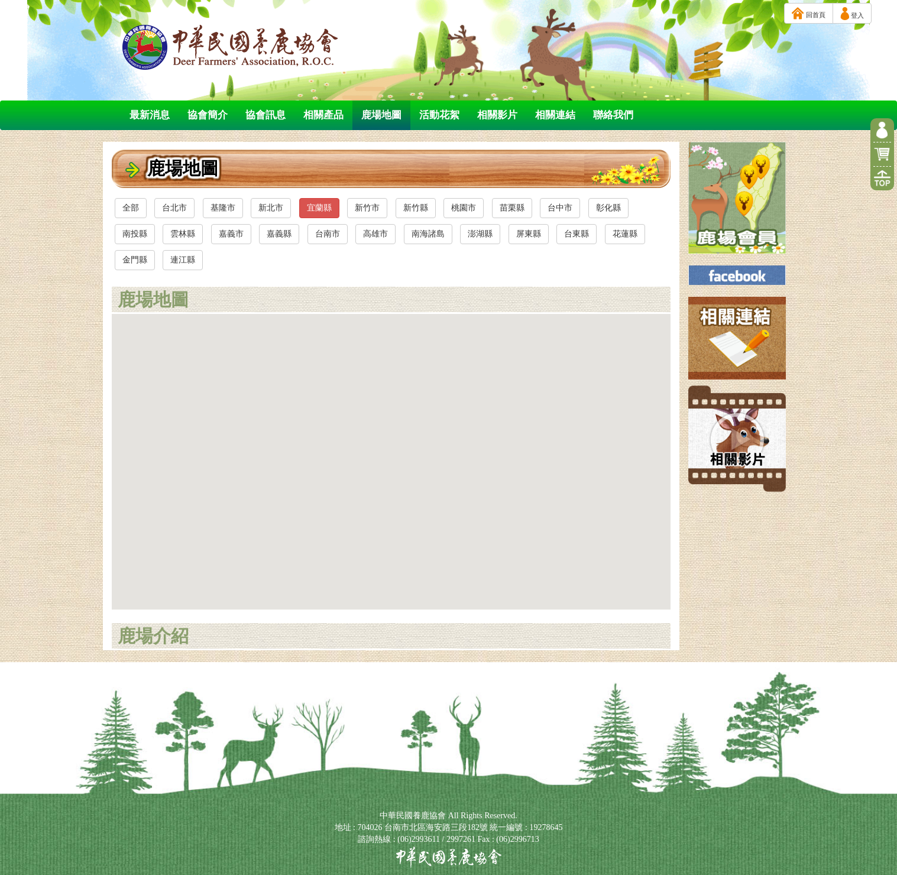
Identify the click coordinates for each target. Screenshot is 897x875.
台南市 (327, 233)
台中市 (560, 207)
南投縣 (134, 233)
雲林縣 (182, 233)
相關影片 (497, 115)
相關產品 (323, 115)
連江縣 (182, 259)
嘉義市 (231, 233)
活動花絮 (439, 115)
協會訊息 (265, 115)
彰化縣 (608, 207)
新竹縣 (415, 207)
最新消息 (149, 115)
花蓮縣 (625, 233)
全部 (130, 207)
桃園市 (463, 207)
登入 (852, 13)
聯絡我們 (613, 115)
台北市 (174, 207)
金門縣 (134, 259)
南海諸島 (428, 233)
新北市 (270, 207)
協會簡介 (207, 115)
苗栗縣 (512, 207)
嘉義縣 (279, 233)
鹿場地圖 (381, 115)
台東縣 (576, 233)
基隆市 (223, 207)
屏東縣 (528, 233)
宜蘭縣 (319, 207)
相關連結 (555, 115)
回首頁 (808, 13)
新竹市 (367, 207)
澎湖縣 (480, 233)
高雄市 (375, 233)
